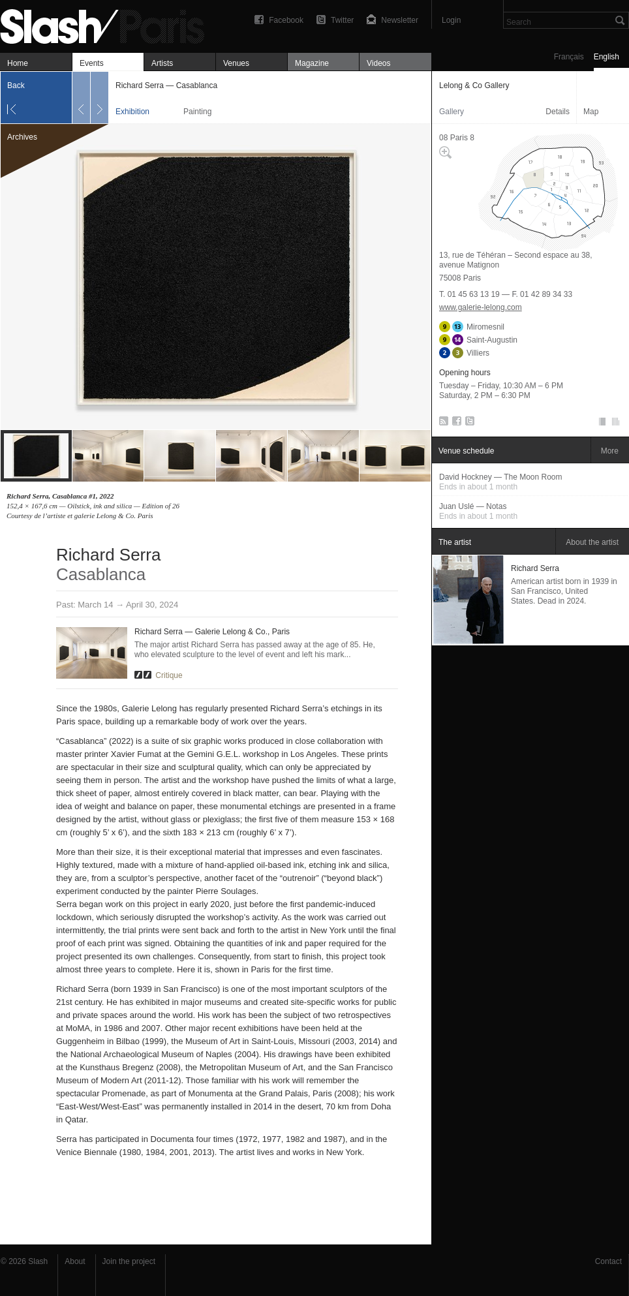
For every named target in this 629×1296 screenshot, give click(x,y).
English (606, 56)
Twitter (342, 20)
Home (17, 63)
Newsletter (399, 20)
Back (16, 85)
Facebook (286, 20)
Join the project (128, 1261)
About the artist (592, 542)
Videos (378, 63)
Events (92, 63)
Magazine (312, 63)
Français (569, 56)
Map (590, 111)
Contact (608, 1261)
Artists (162, 63)
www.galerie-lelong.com (480, 307)
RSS (441, 423)
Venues (236, 63)
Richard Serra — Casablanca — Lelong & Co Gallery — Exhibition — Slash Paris (107, 24)
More (610, 450)
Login (451, 20)
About (75, 1261)
